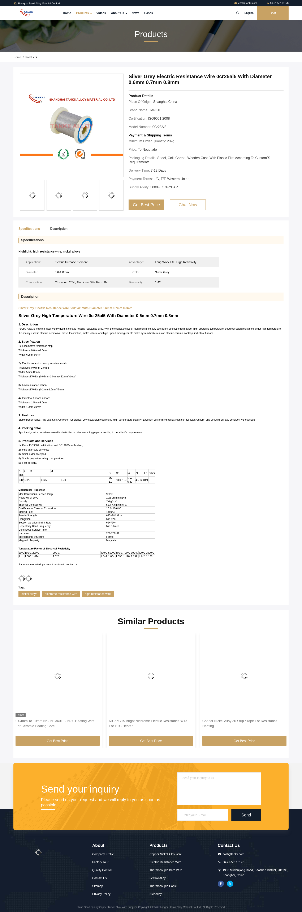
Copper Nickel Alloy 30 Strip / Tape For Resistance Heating (239, 723)
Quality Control (102, 870)
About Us (118, 13)
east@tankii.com (246, 3)
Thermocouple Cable (163, 886)
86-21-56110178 (277, 3)
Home (67, 13)
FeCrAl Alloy (158, 878)
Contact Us (99, 878)
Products (83, 13)
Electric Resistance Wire (165, 862)
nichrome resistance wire (61, 594)
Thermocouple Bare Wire (166, 870)
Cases (148, 13)
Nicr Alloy (156, 894)
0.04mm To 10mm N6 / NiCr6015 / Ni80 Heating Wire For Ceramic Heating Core (55, 723)
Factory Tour (100, 862)
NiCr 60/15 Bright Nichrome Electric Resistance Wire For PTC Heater (148, 723)
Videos (101, 13)
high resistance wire (98, 594)
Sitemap (97, 886)
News (135, 13)
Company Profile (103, 854)
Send (246, 814)
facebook (221, 884)
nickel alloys (29, 594)
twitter (230, 884)
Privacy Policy (101, 894)
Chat (273, 13)
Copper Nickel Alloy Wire (166, 854)
